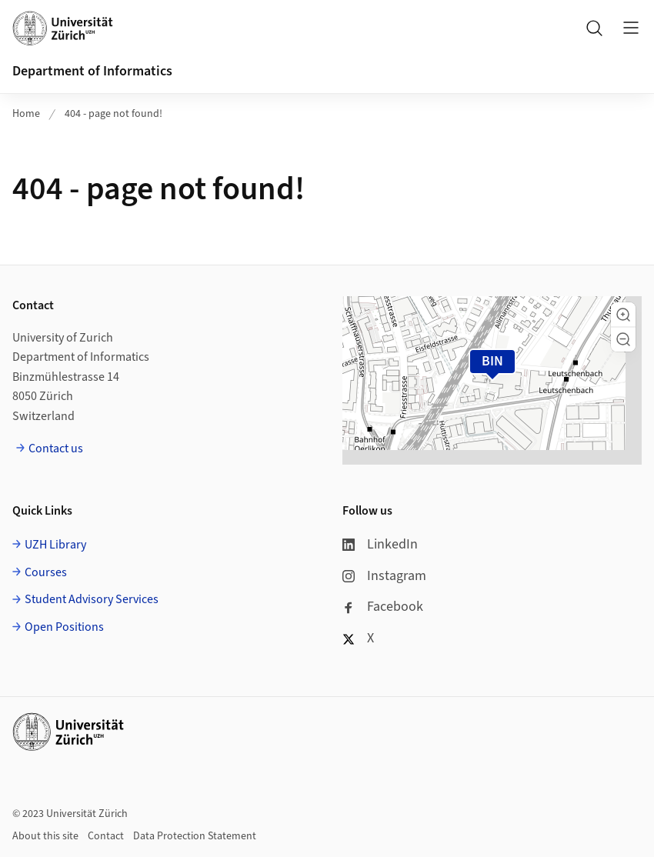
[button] (623, 314)
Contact (106, 836)
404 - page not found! (113, 114)
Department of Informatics (92, 71)
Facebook (382, 606)
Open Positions (64, 627)
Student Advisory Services (91, 599)
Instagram (384, 575)
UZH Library (55, 544)
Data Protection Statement (194, 836)
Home (26, 114)
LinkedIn (380, 544)
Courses (46, 572)
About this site (45, 836)
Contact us (55, 448)
